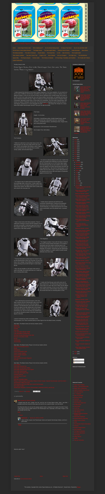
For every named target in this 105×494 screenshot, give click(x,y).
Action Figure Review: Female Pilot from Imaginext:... (82, 199)
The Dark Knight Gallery (50, 50)
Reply (19, 412)
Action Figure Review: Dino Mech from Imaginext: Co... (82, 206)
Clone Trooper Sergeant (20, 354)
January (78, 185)
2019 (75, 154)
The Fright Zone (72, 55)
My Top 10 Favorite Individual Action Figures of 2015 (82, 234)
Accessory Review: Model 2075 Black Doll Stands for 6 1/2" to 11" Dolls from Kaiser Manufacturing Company (82, 130)
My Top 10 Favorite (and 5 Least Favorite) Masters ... (83, 334)
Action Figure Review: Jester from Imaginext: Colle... (82, 191)
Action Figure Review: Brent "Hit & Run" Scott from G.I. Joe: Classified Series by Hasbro (85, 89)
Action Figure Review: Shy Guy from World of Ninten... (82, 216)
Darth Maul (17, 327)
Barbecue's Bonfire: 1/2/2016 (82, 326)
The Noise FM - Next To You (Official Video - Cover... (82, 251)
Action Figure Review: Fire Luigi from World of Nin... (83, 263)
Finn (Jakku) (17, 364)
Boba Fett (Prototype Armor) (21, 346)
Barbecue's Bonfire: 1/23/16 (82, 228)
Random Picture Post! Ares (81, 331)
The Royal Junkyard (25, 57)
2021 (75, 150)
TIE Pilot (16, 359)
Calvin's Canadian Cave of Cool (81, 390)
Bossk (15, 348)
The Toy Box (77, 434)
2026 (75, 139)
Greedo (16, 328)
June (77, 174)
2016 (75, 160)
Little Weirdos (77, 411)
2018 (75, 156)
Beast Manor (85, 50)
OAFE (75, 422)
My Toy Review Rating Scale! (52, 48)
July (77, 172)
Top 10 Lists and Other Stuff (80, 48)
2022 (75, 148)
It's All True (76, 408)
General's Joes (77, 401)
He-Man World (77, 404)
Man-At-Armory (66, 52)
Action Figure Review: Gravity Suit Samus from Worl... (82, 258)
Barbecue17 (24, 417)
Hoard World (77, 406)
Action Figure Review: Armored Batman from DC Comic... (82, 285)
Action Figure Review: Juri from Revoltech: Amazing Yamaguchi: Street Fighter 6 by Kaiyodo (85, 97)
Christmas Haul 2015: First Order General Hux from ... (82, 320)
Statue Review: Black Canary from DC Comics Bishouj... (82, 272)
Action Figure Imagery (79, 384)
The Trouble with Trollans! (84, 57)
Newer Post (17, 476)
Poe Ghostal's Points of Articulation (82, 423)
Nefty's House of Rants (79, 420)
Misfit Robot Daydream (79, 416)
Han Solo (45, 103)
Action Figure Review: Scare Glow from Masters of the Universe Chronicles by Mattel (85, 105)
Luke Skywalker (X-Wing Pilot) (22, 333)
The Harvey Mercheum (79, 433)
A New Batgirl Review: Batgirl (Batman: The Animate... (82, 275)
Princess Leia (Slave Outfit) (21, 336)
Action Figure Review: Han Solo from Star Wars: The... (83, 254)
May (77, 176)
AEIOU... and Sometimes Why (81, 386)
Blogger (79, 487)
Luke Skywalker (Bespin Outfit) (22, 331)
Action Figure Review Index (24, 48)
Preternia (76, 425)
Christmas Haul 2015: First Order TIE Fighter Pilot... (81, 305)
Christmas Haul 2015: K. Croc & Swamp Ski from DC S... (83, 292)
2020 (75, 152)
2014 (75, 353)
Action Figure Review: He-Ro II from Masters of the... (82, 348)
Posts (76, 359)
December (78, 162)
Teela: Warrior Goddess (18, 55)
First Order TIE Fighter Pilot (21, 372)
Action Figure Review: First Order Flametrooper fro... (81, 241)
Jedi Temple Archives (79, 410)
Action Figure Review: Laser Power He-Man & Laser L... (82, 329)
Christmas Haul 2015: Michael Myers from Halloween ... (82, 313)
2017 (75, 158)
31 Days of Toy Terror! (66, 48)
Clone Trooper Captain (20, 353)
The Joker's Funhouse (30, 52)
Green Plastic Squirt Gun (80, 402)
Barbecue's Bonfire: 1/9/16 (81, 299)
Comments (77, 362)
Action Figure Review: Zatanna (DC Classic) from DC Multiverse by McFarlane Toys (85, 113)
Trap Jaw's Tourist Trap (31, 55)
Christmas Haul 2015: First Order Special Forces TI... (82, 323)
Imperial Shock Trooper (20, 376)
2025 (75, 141)
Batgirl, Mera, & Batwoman (80, 388)
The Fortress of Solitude (47, 57)
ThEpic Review (77, 436)
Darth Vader (17, 356)
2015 (75, 351)
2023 (75, 146)
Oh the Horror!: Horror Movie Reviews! (22, 50)
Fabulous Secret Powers (64, 50)
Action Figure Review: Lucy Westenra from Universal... (82, 244)
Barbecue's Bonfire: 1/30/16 (82, 193)
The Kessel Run (51, 52)
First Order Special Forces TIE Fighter (24, 369)
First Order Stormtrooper (20, 371)
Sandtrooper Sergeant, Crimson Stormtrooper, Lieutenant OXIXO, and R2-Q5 (34, 387)
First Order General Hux (20, 366)
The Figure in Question (79, 431)
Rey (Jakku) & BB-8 (19, 386)
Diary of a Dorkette (78, 395)
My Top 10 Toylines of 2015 (81, 266)
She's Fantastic (77, 429)
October (78, 166)
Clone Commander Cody (20, 351)
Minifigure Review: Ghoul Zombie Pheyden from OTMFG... (81, 296)
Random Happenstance (79, 427)
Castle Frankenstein (17, 60)
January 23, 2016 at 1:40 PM (36, 417)
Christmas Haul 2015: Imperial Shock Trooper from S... (82, 302)
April (77, 179)
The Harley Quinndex (18, 52)
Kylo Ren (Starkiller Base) (20, 379)
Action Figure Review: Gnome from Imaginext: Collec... (82, 196)
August (77, 170)
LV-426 (58, 52)
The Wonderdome (82, 55)
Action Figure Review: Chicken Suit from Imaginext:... (82, 203)
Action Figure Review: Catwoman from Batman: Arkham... (81, 225)
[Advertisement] (41, 462)
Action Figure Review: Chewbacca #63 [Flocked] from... (82, 220)
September (78, 168)
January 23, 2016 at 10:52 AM (28, 400)
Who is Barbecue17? (38, 48)
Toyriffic (76, 438)
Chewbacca (17, 350)
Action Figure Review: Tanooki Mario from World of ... (82, 213)
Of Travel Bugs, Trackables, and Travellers (65, 57)
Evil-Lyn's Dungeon (61, 55)
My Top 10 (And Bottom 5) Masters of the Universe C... (82, 282)
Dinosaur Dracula (78, 397)
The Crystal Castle (76, 52)
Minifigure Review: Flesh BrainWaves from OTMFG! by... (82, 309)
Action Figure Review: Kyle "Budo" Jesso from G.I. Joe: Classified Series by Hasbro (85, 121)
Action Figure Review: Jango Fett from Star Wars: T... (82, 238)
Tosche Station (41, 52)
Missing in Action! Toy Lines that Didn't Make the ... (83, 187)
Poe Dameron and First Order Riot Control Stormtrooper (28, 384)
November (78, 164)
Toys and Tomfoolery (79, 440)
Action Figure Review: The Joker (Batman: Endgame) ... (83, 279)
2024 (75, 143)
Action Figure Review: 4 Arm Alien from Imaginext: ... (82, 209)
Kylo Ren (16, 377)
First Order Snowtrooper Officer (22, 368)
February (78, 183)
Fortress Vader (36, 57)
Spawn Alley (16, 57)
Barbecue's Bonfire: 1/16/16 (82, 260)
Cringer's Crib (42, 55)
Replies (21, 415)
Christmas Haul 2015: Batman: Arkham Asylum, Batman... (82, 317)
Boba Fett (16, 325)
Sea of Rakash (51, 55)
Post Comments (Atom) (26, 478)
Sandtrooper (17, 340)
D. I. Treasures (77, 393)
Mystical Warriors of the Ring (81, 418)
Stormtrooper (17, 341)
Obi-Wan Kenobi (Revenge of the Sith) (24, 335)
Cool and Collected (78, 392)
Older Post (65, 476)
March (77, 181)
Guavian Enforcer (18, 374)
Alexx (19, 400)
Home (14, 48)
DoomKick (76, 399)
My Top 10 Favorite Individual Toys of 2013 (82, 338)
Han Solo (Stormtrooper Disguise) (23, 358)
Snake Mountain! (76, 50)
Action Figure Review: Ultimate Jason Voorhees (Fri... (82, 268)
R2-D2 (15, 338)
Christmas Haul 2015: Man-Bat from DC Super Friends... (82, 289)
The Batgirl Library (37, 50)
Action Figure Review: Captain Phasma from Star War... (82, 231)
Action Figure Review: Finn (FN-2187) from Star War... (83, 248)
